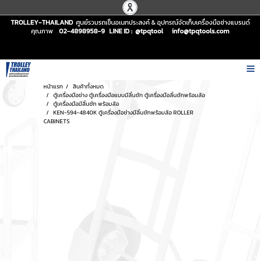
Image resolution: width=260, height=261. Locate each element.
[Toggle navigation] (251, 70)
